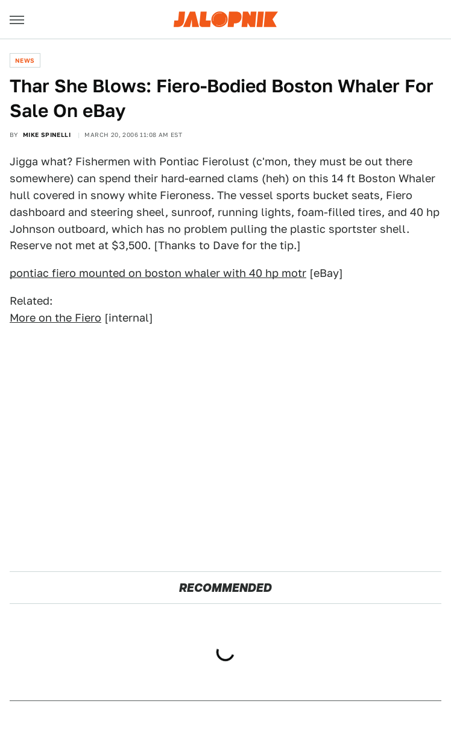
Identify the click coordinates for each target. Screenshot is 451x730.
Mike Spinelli (47, 134)
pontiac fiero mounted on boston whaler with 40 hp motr (158, 273)
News (25, 60)
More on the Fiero (55, 317)
